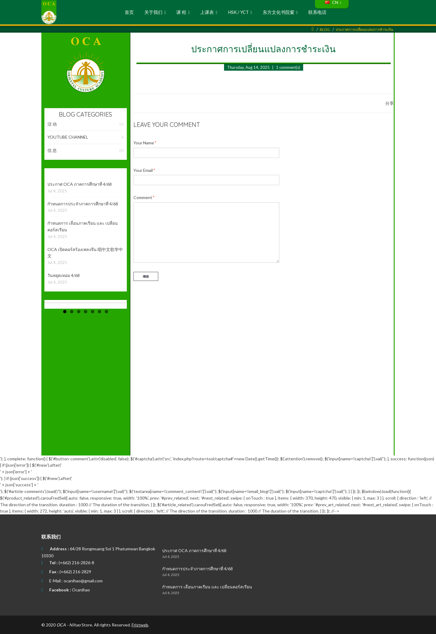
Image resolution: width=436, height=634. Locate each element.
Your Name (144, 142)
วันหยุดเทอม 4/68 (63, 275)
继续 (146, 276)
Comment (143, 197)
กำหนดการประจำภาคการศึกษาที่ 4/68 (82, 203)
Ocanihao (81, 589)
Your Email (144, 170)
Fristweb (140, 624)
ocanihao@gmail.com (83, 580)
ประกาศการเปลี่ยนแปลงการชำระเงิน (364, 29)
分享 (389, 103)
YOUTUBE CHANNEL (85, 137)
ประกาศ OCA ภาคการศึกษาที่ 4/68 (79, 184)
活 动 (85, 124)
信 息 (85, 150)
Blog (325, 29)
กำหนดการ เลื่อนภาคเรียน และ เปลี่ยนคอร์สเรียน (207, 586)
